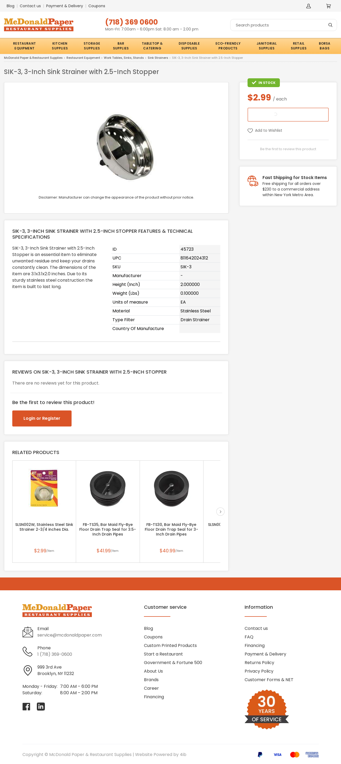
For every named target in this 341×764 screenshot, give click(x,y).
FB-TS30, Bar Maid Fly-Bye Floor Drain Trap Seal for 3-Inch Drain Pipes (171, 529)
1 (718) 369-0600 (54, 654)
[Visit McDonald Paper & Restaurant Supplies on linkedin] (41, 707)
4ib (183, 754)
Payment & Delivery (64, 6)
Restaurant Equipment (83, 58)
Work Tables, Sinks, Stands (124, 58)
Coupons (96, 6)
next (220, 511)
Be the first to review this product (288, 149)
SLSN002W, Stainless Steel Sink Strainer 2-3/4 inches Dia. (44, 527)
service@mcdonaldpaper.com (69, 635)
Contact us (30, 6)
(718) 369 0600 (131, 22)
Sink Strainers (158, 58)
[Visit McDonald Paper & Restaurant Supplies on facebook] (26, 707)
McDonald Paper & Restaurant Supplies (33, 58)
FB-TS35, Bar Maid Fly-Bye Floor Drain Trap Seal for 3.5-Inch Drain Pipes (107, 529)
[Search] (283, 25)
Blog (10, 6)
